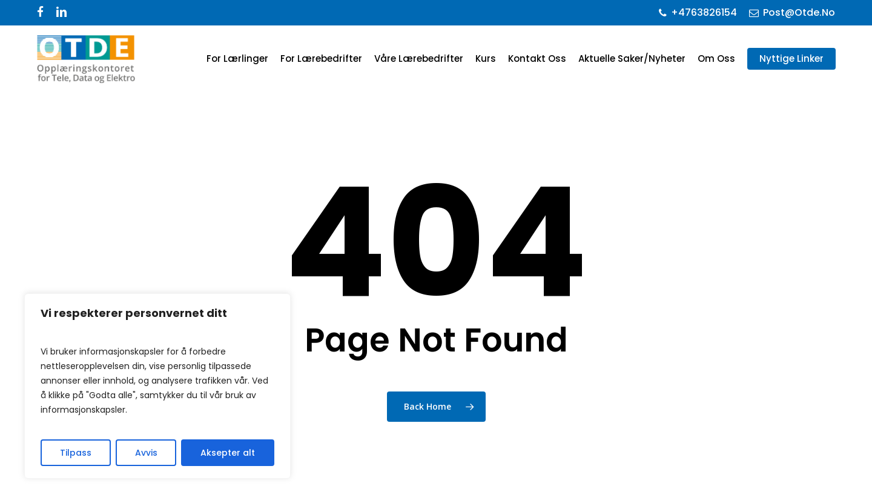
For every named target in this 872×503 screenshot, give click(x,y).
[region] (157, 386)
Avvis (146, 453)
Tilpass (75, 453)
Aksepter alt (227, 453)
